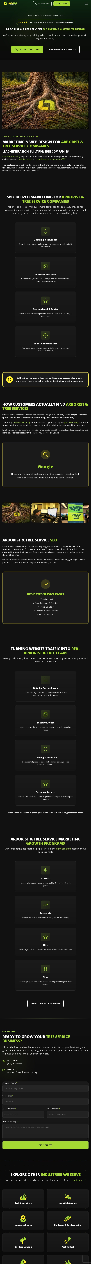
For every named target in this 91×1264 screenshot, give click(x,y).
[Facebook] (4, 1195)
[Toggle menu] (86, 4)
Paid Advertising (52, 1189)
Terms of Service (68, 1259)
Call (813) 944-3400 (23, 50)
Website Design (52, 1183)
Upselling (50, 1211)
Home (30, 15)
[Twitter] (11, 1195)
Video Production (53, 1214)
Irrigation (5, 1245)
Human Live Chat (53, 1198)
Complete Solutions (54, 1180)
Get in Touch (61, 4)
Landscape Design (8, 1230)
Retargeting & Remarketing (56, 1204)
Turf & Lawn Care (8, 1223)
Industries (38, 15)
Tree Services (6, 1242)
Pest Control (6, 1239)
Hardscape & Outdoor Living (12, 1233)
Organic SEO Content (54, 1201)
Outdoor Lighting (8, 1236)
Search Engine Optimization (56, 1186)
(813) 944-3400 (42, 4)
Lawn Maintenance (8, 1226)
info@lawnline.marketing (59, 1234)
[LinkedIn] (18, 1195)
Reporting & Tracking (54, 1207)
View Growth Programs (65, 50)
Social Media (51, 1192)
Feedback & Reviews (54, 1195)
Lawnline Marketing (16, 1259)
